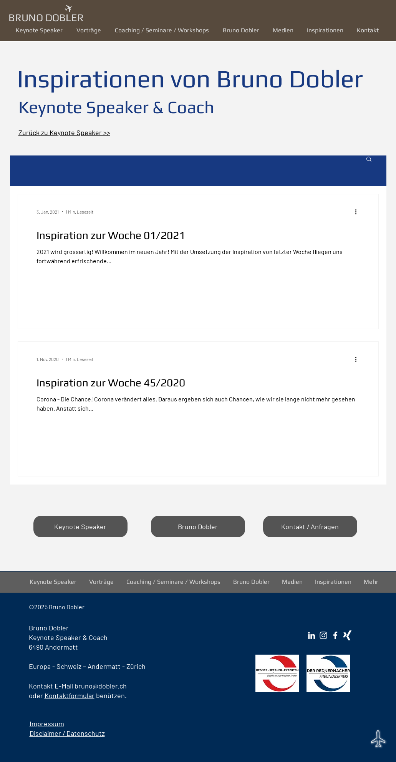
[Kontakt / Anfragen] (310, 526)
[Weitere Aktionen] (358, 211)
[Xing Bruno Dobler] (347, 635)
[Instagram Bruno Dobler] (323, 635)
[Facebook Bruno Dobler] (335, 635)
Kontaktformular (69, 695)
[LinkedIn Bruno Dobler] (311, 635)
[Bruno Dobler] (198, 526)
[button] (90, 30)
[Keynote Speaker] (80, 526)
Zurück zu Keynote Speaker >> (64, 132)
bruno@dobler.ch (101, 686)
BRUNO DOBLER (46, 17)
